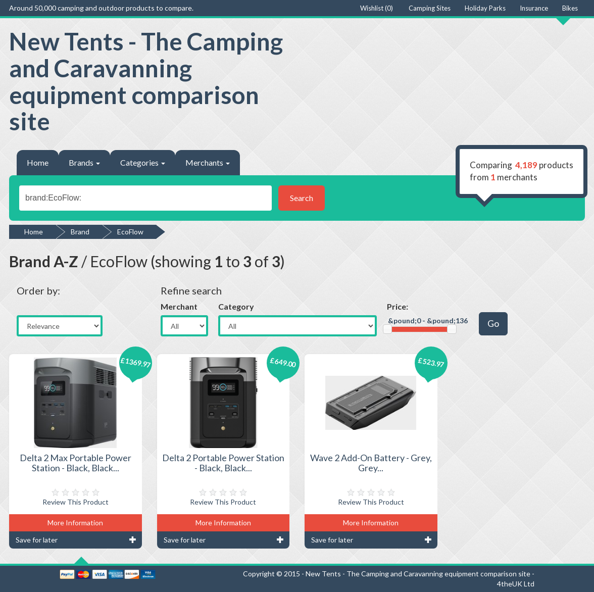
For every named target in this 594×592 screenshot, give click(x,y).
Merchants (207, 162)
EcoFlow (130, 231)
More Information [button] (75, 522)
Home (37, 162)
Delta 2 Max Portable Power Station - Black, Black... (75, 462)
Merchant (179, 306)
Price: (397, 306)
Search (301, 198)
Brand (80, 231)
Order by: (38, 290)
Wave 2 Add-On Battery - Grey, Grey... (371, 462)
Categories (142, 162)
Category (236, 306)
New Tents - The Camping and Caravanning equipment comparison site (146, 81)
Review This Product (75, 502)
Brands (84, 162)
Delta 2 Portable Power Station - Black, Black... (223, 462)
